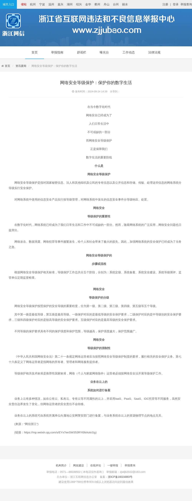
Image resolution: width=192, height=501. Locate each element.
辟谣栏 (81, 52)
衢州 (97, 4)
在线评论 (95, 465)
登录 (176, 4)
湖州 (70, 4)
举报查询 (186, 4)
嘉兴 (60, 4)
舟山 (106, 4)
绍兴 (79, 4)
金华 (88, 4)
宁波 (42, 4)
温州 (51, 4)
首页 (34, 52)
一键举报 (112, 465)
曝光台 (104, 52)
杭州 (33, 4)
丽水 (125, 4)
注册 (165, 4)
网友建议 (78, 465)
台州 (116, 4)
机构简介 (61, 465)
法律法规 (154, 52)
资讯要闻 (21, 65)
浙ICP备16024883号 (120, 476)
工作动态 (128, 52)
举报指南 (57, 52)
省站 (23, 4)
